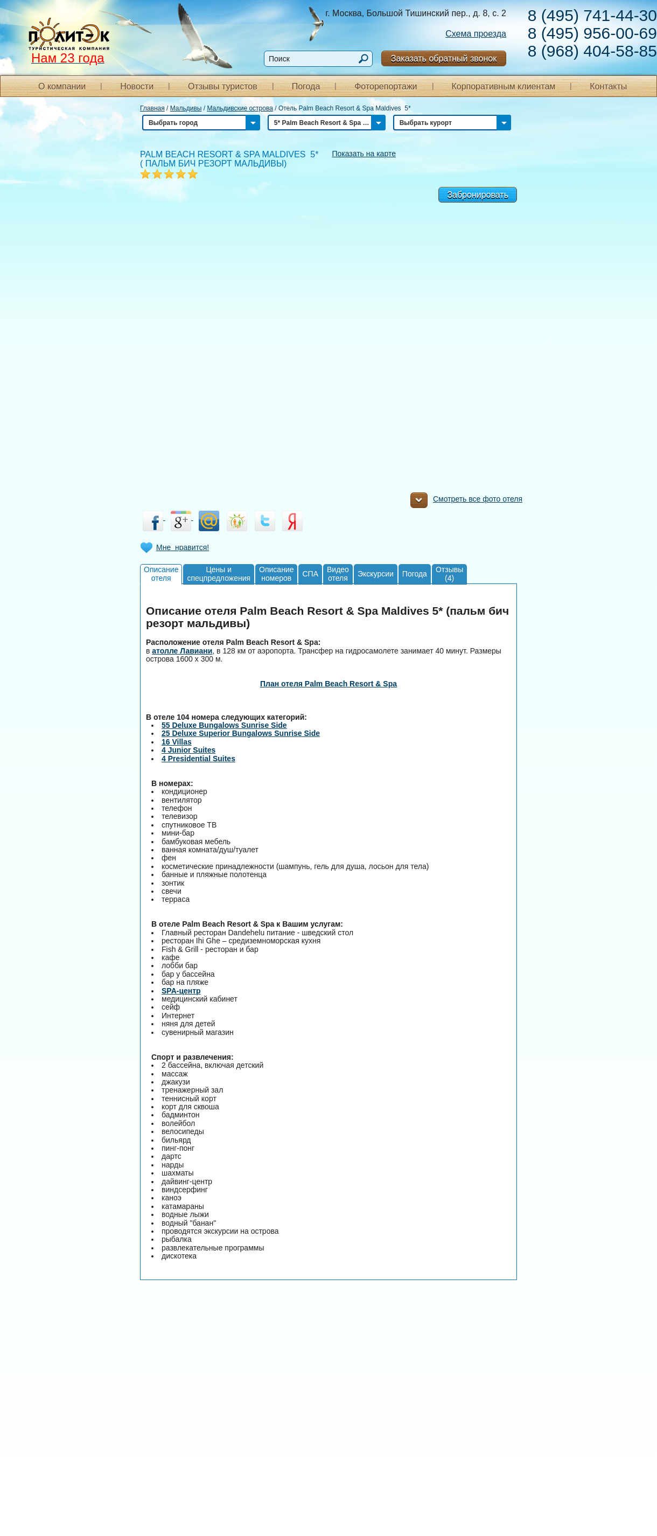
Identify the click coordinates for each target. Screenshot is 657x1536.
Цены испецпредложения (218, 573)
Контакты (608, 86)
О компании (62, 86)
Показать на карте (364, 153)
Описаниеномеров (276, 573)
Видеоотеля (338, 573)
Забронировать (477, 194)
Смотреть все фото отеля (466, 501)
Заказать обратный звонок (444, 58)
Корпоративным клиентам (503, 86)
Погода (306, 86)
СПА (310, 573)
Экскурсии (376, 573)
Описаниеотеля (161, 573)
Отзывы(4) (449, 573)
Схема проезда (475, 33)
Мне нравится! (182, 547)
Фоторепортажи (385, 86)
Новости (136, 86)
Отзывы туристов (222, 86)
